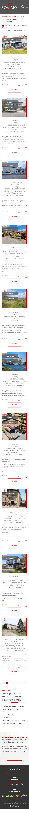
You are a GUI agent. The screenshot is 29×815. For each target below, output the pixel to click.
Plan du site (6, 802)
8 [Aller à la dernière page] (21, 683)
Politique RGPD (17, 803)
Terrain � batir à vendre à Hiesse (14, 720)
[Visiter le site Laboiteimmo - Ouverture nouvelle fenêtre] (14, 806)
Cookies (24, 803)
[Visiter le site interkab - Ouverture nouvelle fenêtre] (8, 796)
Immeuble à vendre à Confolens (14, 706)
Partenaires (10, 803)
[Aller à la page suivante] (25, 683)
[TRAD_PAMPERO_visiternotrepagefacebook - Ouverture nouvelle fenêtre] (7, 784)
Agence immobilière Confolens (10, 16)
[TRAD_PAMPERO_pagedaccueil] (9, 10)
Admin (4, 803)
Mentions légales (14, 802)
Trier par (7, 31)
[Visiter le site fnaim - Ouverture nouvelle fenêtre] (18, 796)
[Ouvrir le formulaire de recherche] (22, 6)
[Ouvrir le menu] (27, 7)
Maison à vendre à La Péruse (12, 723)
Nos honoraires (22, 802)
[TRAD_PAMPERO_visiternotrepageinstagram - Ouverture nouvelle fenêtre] (17, 784)
